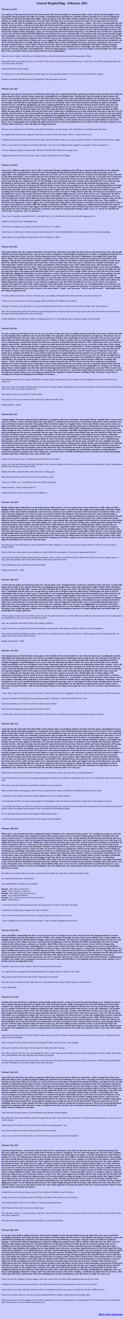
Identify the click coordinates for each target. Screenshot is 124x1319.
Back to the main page (111, 1314)
